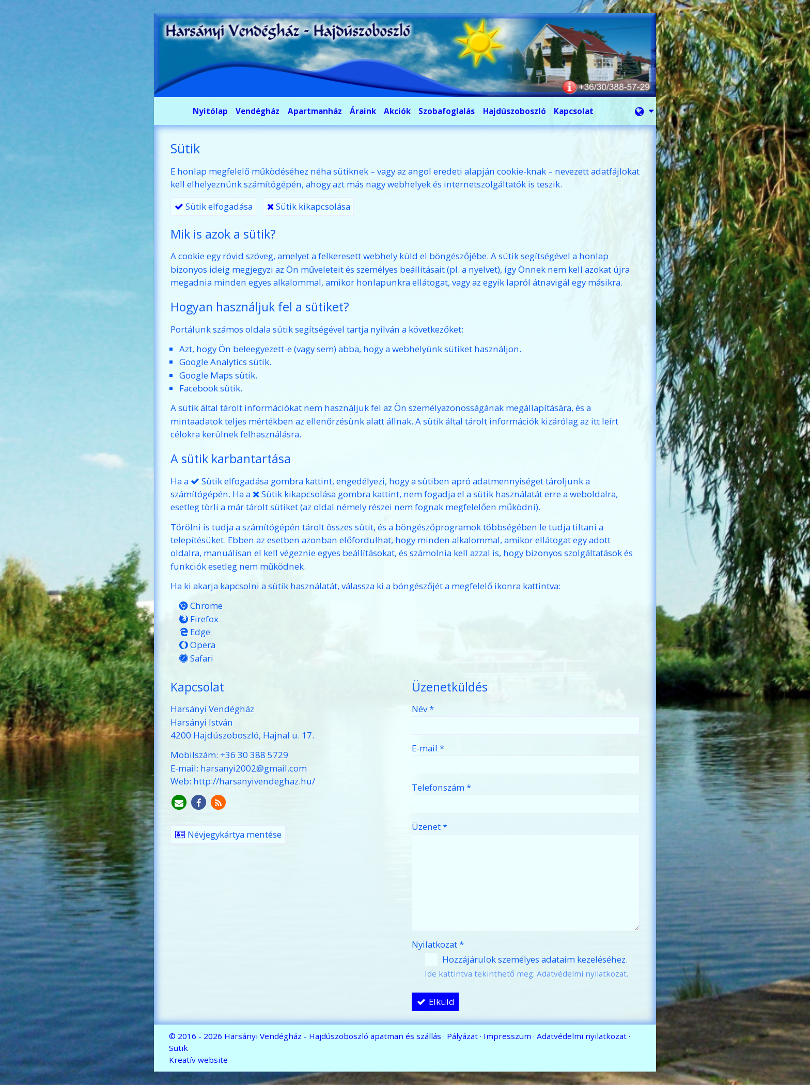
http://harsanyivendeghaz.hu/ (254, 781)
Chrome (201, 605)
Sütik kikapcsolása (308, 206)
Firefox (199, 619)
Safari (196, 658)
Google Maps (206, 375)
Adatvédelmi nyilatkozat (582, 973)
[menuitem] (210, 111)
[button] (644, 111)
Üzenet (429, 826)
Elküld (435, 1002)
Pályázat (462, 1036)
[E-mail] (179, 803)
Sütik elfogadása (214, 206)
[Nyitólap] (405, 55)
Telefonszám (441, 787)
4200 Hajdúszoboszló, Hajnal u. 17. (242, 735)
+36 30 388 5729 (254, 755)
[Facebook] (199, 803)
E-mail (428, 748)
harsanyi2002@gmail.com (253, 768)
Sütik (178, 1048)
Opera (197, 645)
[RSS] (218, 803)
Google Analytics (213, 362)
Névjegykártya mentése (228, 834)
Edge (194, 632)
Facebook (198, 388)
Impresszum (507, 1036)
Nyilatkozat (438, 944)
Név (423, 709)
